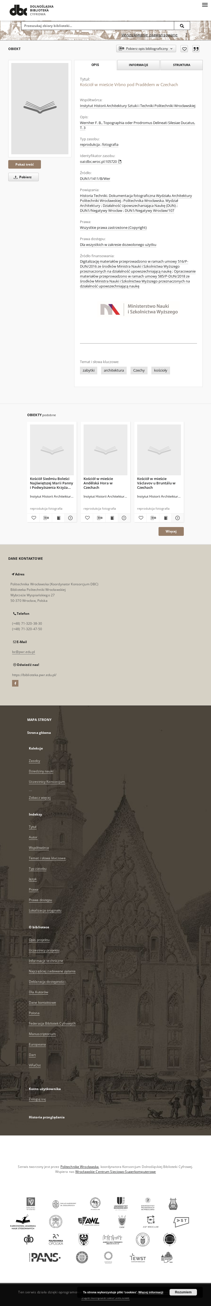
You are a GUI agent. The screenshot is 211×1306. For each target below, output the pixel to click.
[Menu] (205, 4)
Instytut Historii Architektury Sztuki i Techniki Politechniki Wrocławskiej (137, 105)
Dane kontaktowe (42, 1002)
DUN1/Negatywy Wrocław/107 (149, 210)
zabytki (89, 370)
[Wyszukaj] (182, 25)
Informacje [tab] (138, 65)
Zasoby (34, 760)
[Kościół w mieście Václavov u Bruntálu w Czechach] (159, 450)
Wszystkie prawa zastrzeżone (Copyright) (113, 227)
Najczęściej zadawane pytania (52, 971)
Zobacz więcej (40, 797)
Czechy (139, 370)
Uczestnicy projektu (44, 950)
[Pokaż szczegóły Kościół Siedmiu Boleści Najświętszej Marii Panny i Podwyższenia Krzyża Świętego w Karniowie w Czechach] (70, 518)
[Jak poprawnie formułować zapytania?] (186, 35)
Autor (33, 837)
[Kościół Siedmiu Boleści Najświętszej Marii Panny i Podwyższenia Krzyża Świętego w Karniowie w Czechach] (52, 450)
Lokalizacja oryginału (45, 910)
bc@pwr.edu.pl (23, 651)
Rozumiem (183, 1292)
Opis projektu (39, 939)
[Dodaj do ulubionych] (184, 48)
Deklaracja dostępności (47, 981)
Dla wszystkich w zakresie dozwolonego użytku (118, 244)
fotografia (110, 144)
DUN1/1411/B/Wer (95, 178)
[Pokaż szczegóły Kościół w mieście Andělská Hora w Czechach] (123, 518)
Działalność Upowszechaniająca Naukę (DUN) (139, 205)
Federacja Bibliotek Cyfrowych (52, 1023)
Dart (32, 1054)
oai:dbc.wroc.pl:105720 (101, 161)
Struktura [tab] (181, 65)
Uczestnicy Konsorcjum (47, 781)
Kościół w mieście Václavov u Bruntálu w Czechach (156, 483)
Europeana (37, 1044)
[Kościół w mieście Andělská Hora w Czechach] (105, 450)
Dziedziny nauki (41, 771)
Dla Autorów (38, 992)
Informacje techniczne (46, 960)
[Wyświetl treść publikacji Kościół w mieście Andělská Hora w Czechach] (112, 518)
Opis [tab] (95, 65)
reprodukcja (90, 144)
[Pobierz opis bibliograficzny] (46, 518)
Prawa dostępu (40, 900)
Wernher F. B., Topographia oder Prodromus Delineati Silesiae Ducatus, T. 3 (137, 125)
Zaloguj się (37, 1099)
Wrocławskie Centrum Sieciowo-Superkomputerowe (115, 1171)
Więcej (171, 531)
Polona (34, 1013)
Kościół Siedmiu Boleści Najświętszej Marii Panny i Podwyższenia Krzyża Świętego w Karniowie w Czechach (51, 483)
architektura (114, 370)
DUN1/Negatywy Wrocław (101, 210)
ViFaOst (35, 1065)
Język (33, 879)
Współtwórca (39, 847)
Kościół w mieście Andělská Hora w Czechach (98, 483)
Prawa (34, 889)
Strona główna (39, 732)
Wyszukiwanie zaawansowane (150, 34)
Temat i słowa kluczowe (47, 858)
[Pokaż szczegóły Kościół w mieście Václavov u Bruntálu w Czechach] (177, 518)
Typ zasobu (37, 868)
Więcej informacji (150, 1292)
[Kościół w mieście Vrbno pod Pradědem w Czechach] (39, 108)
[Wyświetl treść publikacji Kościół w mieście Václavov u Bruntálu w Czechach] (165, 518)
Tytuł (33, 826)
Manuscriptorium (42, 1033)
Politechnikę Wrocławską (79, 1166)
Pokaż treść (24, 164)
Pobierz (22, 177)
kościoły (160, 370)
